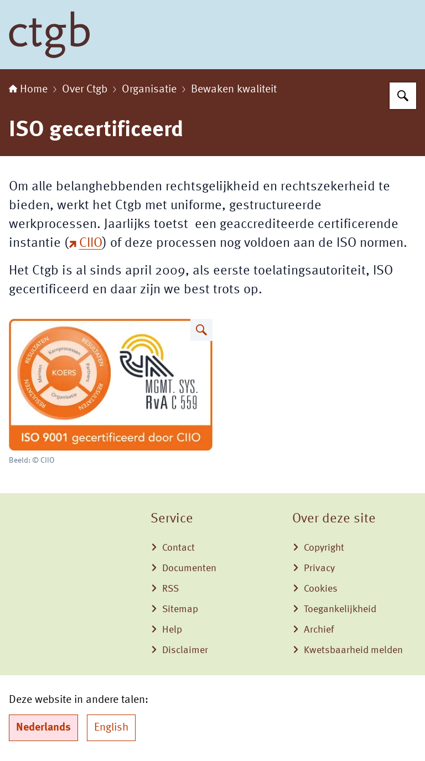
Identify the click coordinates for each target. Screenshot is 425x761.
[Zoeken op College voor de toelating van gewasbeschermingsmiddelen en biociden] (403, 95)
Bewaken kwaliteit (234, 89)
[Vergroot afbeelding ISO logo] (201, 330)
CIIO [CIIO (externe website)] (85, 243)
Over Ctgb (84, 89)
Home (28, 89)
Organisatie (149, 89)
